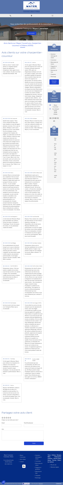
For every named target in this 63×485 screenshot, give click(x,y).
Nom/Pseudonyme (28, 423)
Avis (3, 429)
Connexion (58, 483)
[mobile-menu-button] (52, 15)
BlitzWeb (41, 483)
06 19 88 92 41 (8, 464)
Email (3, 423)
